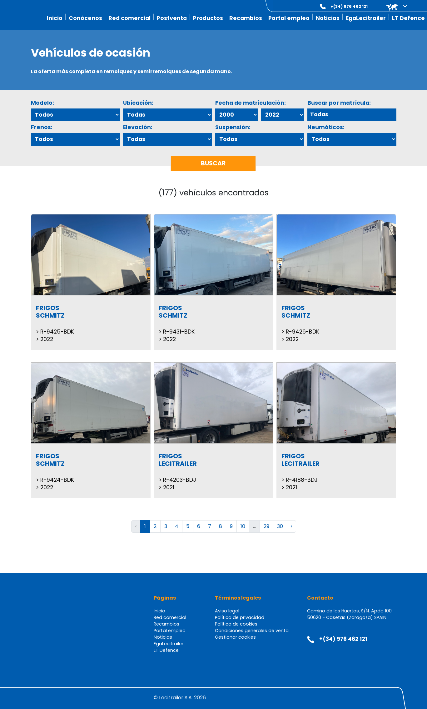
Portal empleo (289, 18)
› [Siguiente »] (291, 526)
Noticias (328, 18)
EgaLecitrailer (366, 18)
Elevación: (137, 127)
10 (243, 526)
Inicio (54, 18)
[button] (392, 6)
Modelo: (42, 103)
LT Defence (408, 18)
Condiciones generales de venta (252, 630)
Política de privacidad (239, 617)
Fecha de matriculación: (250, 103)
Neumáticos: (326, 127)
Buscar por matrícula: (339, 103)
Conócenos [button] (85, 18)
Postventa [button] (172, 18)
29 (266, 526)
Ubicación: (138, 103)
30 (280, 526)
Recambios (245, 18)
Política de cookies (236, 624)
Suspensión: (233, 127)
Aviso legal (227, 611)
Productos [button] (208, 18)
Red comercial (129, 18)
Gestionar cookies (235, 637)
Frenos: (41, 127)
